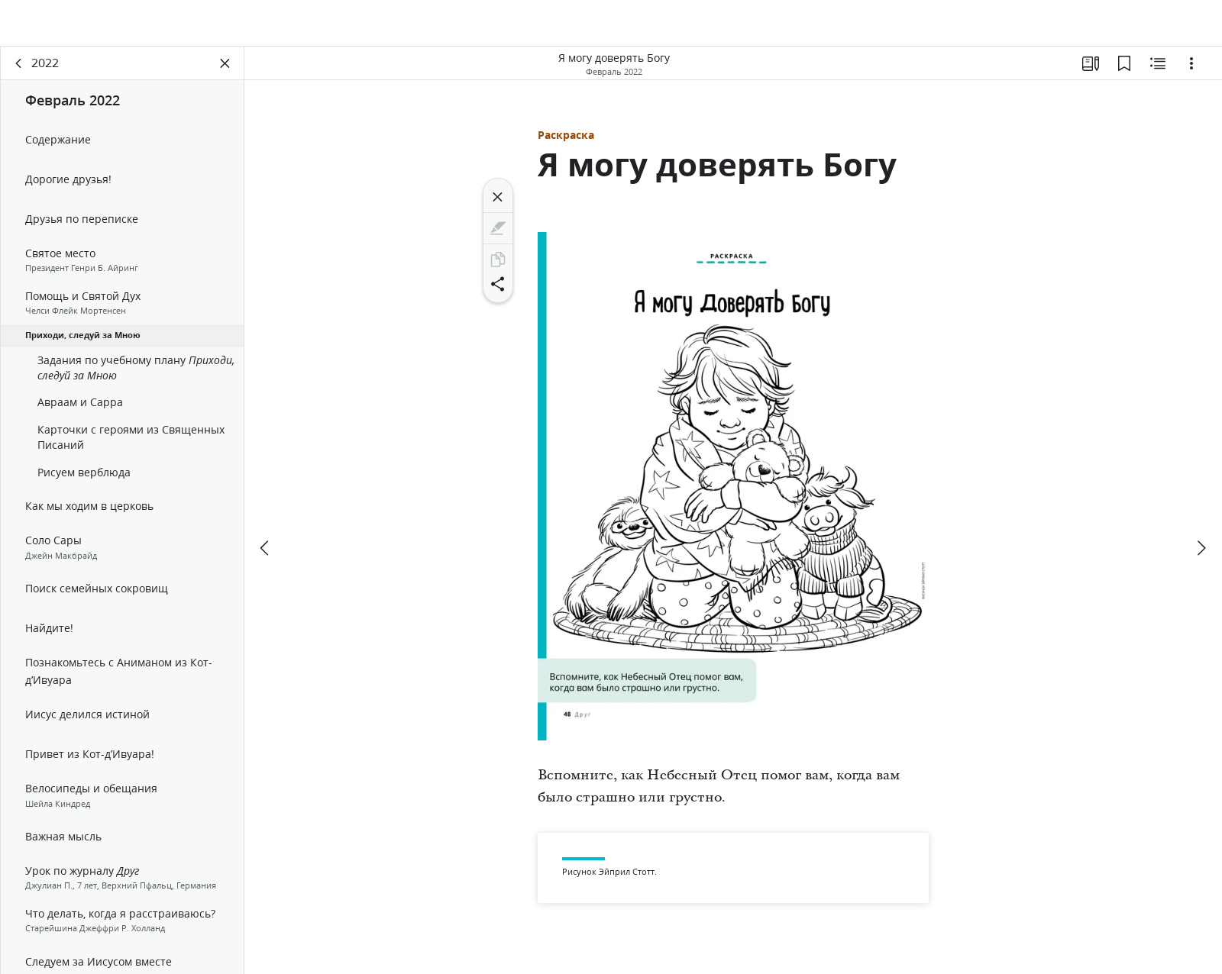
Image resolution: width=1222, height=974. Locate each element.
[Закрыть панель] (225, 73)
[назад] (19, 73)
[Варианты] (1191, 73)
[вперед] (1200, 502)
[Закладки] (1124, 73)
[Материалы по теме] (1158, 73)
